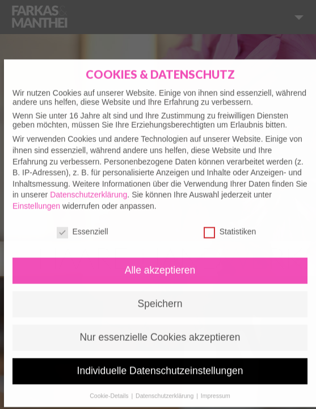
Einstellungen (36, 199)
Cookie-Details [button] (110, 389)
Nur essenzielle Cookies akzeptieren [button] (159, 330)
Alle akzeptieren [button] (160, 264)
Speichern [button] (160, 297)
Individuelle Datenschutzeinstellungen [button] (160, 364)
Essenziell (82, 224)
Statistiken (230, 224)
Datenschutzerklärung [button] (165, 389)
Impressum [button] (215, 389)
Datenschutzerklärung (88, 188)
